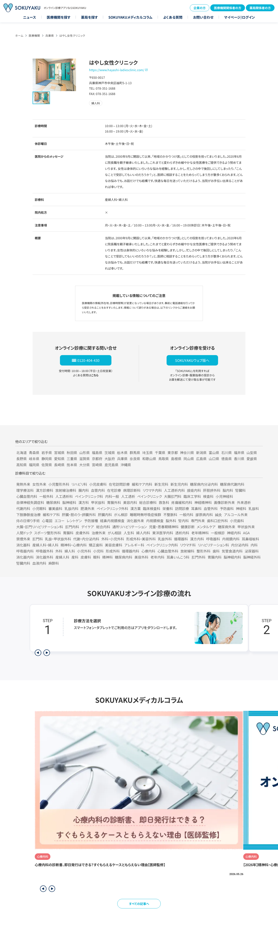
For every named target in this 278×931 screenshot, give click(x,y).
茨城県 (109, 452)
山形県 (84, 452)
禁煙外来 (23, 538)
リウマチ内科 (152, 490)
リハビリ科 (79, 484)
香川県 (239, 458)
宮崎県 (97, 464)
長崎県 (59, 464)
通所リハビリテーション (129, 526)
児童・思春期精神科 (164, 526)
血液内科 (39, 563)
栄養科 (167, 508)
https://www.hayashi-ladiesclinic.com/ (116, 70)
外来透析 (244, 502)
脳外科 (171, 520)
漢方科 (83, 502)
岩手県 (46, 452)
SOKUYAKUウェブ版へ (192, 360)
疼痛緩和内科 (181, 502)
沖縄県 (126, 464)
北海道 (21, 452)
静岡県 (46, 458)
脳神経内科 (232, 557)
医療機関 (34, 35)
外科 (58, 551)
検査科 (208, 496)
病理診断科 (132, 490)
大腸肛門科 (172, 496)
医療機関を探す (58, 17)
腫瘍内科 (194, 490)
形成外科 (113, 551)
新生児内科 (179, 484)
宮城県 (59, 452)
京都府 (97, 458)
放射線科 (187, 551)
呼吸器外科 (44, 551)
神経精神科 (203, 502)
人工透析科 (64, 496)
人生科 (129, 532)
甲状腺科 (98, 502)
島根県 (176, 458)
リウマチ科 (188, 544)
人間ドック (24, 532)
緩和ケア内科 (142, 484)
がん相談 (114, 532)
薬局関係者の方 (260, 8)
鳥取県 (163, 458)
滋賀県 (84, 458)
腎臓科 (240, 490)
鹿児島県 (111, 464)
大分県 (84, 464)
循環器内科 (130, 551)
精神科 (107, 557)
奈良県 (135, 458)
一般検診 (218, 532)
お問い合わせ (203, 17)
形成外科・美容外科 (141, 538)
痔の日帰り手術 (28, 520)
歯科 (216, 551)
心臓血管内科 (26, 496)
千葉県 (160, 452)
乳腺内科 (71, 508)
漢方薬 (135, 508)
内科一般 (112, 496)
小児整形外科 (58, 484)
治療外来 (99, 532)
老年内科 (157, 557)
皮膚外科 (82, 532)
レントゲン (74, 520)
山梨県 (252, 452)
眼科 (96, 557)
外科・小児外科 (112, 538)
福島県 (97, 452)
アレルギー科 (134, 544)
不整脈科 (170, 514)
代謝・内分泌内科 (86, 538)
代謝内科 (23, 508)
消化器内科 (25, 557)
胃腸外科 (114, 502)
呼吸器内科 (25, 551)
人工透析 (128, 496)
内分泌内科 (239, 544)
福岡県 (34, 464)
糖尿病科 (53, 502)
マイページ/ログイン (239, 17)
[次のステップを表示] (46, 652)
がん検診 (121, 514)
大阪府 (109, 458)
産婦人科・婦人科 (45, 544)
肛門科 (37, 538)
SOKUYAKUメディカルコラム (130, 17)
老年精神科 (200, 532)
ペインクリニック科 (89, 496)
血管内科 (98, 490)
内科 (254, 544)
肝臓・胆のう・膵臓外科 (79, 514)
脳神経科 (69, 502)
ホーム (19, 35)
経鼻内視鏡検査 (112, 520)
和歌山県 (149, 458)
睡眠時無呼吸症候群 (145, 514)
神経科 (241, 508)
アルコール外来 (236, 514)
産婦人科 (62, 557)
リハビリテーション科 (213, 544)
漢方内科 (197, 538)
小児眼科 (39, 508)
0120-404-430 (88, 360)
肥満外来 (87, 508)
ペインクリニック (149, 496)
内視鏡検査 (155, 520)
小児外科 (84, 551)
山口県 (214, 458)
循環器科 (181, 538)
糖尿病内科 (123, 557)
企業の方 (200, 8)
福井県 (239, 452)
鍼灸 (218, 514)
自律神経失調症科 (30, 502)
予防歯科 (227, 508)
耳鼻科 (196, 508)
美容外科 (141, 557)
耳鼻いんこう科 (178, 557)
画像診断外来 (224, 502)
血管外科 (211, 508)
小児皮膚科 (98, 484)
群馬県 (135, 452)
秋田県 (72, 452)
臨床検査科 (151, 508)
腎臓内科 (23, 563)
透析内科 (182, 532)
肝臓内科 (105, 514)
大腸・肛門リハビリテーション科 (39, 526)
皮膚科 (86, 557)
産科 (74, 557)
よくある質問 (172, 17)
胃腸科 (68, 532)
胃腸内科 (215, 557)
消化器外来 (135, 520)
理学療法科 (25, 490)
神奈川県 (187, 452)
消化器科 (23, 544)
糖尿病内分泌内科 (204, 484)
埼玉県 (147, 452)
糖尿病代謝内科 (232, 484)
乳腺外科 (165, 538)
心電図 (47, 520)
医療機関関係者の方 (227, 8)
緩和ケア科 (51, 514)
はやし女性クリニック (72, 35)
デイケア (87, 526)
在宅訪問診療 (119, 484)
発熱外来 (23, 484)
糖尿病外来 (226, 526)
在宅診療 (114, 490)
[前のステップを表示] (38, 652)
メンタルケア (206, 526)
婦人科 (70, 551)
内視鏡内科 (231, 538)
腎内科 (183, 520)
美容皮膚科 (113, 544)
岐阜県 (34, 458)
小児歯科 (237, 520)
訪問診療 (182, 508)
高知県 (21, 464)
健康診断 (188, 526)
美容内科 (130, 502)
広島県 (201, 458)
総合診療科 (148, 502)
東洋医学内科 (162, 532)
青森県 (34, 452)
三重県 (72, 458)
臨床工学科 (192, 496)
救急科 (164, 502)
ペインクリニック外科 (112, 508)
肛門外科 (198, 557)
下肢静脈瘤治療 (28, 514)
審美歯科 (55, 508)
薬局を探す (89, 17)
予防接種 (91, 520)
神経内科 (234, 532)
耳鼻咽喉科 (250, 538)
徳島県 (226, 458)
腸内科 (83, 490)
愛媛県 (252, 458)
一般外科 (46, 496)
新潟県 (201, 452)
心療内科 (148, 551)
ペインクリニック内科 (162, 544)
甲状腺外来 (246, 526)
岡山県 (189, 458)
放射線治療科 (65, 490)
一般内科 (186, 514)
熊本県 (72, 464)
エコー (60, 520)
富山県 (214, 452)
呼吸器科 (213, 538)
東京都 (172, 452)
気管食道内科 (232, 551)
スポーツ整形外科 (47, 532)
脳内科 (228, 490)
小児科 (98, 551)
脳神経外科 (252, 557)
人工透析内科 (174, 490)
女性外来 (39, 484)
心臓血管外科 (167, 551)
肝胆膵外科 (211, 490)
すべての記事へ (139, 903)
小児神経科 (224, 496)
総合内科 (103, 526)
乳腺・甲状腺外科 (58, 538)
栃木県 (122, 452)
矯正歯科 (96, 544)
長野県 (21, 458)
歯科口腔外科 (217, 520)
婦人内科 (143, 532)
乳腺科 (253, 508)
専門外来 (198, 520)
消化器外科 (44, 557)
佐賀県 (46, 464)
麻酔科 (53, 563)
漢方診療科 (44, 490)
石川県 (226, 452)
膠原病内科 (204, 514)
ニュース (29, 17)
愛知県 (59, 458)
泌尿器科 (252, 551)
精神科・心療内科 (74, 544)
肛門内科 (72, 526)
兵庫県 (49, 35)
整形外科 (203, 551)
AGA (246, 532)
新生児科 (161, 484)
